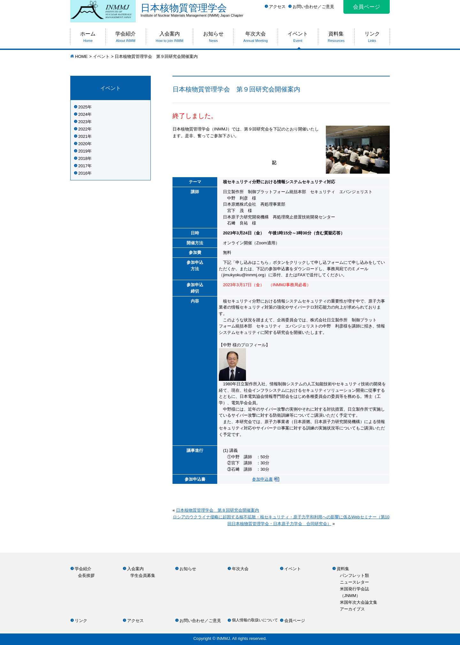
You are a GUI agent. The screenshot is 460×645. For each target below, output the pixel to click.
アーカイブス (352, 609)
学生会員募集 (142, 575)
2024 (83, 114)
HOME (81, 56)
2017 (83, 165)
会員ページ (366, 7)
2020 (83, 143)
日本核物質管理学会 (265, 10)
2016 (83, 173)
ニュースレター (354, 582)
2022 (83, 129)
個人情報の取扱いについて (255, 620)
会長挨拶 (86, 575)
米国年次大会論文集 (358, 602)
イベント (101, 56)
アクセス (277, 6)
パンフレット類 (354, 575)
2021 (83, 136)
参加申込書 (262, 479)
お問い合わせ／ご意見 (313, 6)
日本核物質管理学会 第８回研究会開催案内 (217, 510)
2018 (83, 158)
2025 (83, 107)
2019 (83, 151)
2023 (83, 121)
